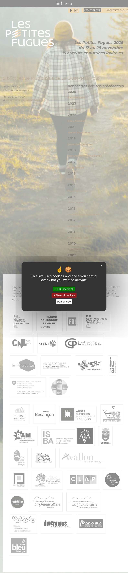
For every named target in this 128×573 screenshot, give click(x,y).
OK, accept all (63, 289)
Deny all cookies (64, 295)
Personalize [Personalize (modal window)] (64, 301)
